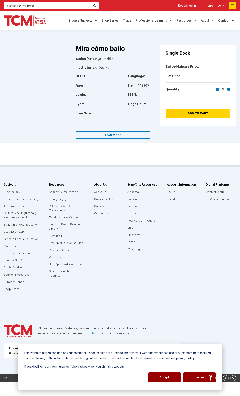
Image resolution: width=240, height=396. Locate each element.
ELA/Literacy (12, 192)
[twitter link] (233, 391)
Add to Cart (198, 113)
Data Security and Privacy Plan (184, 391)
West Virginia (136, 249)
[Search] (51, 5)
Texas (131, 242)
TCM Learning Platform (220, 199)
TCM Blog (55, 236)
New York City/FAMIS (141, 220)
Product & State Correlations (59, 208)
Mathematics (13, 259)
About (205, 20)
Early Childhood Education (14, 232)
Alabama (133, 192)
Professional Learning (152, 20)
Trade (127, 20)
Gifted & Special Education (15, 250)
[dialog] (120, 367)
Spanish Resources (17, 288)
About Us (99, 184)
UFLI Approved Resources (58, 272)
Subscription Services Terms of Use (115, 391)
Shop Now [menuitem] (213, 5)
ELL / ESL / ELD (14, 241)
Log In (170, 192)
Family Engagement (61, 199)
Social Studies (14, 281)
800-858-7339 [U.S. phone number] (17, 366)
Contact (224, 20)
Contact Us (100, 213)
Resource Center (60, 255)
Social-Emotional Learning (15, 201)
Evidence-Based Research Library (60, 227)
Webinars (54, 262)
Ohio (130, 227)
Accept (164, 377)
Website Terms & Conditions (68, 391)
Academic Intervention (64, 192)
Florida (132, 213)
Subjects (10, 184)
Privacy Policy (152, 391)
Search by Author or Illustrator (62, 283)
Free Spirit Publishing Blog (63, 246)
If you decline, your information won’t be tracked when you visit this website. (74, 366)
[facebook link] (210, 391)
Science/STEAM (15, 274)
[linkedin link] (218, 391)
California (133, 199)
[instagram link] (226, 391)
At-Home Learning (16, 210)
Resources (184, 20)
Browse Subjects (81, 20)
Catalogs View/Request (64, 218)
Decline (199, 377)
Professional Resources (20, 266)
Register (172, 199)
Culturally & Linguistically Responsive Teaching (21, 220)
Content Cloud (215, 192)
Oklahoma (134, 235)
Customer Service (105, 199)
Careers (98, 206)
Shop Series (110, 20)
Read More (112, 135)
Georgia (132, 206)
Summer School (15, 295)
